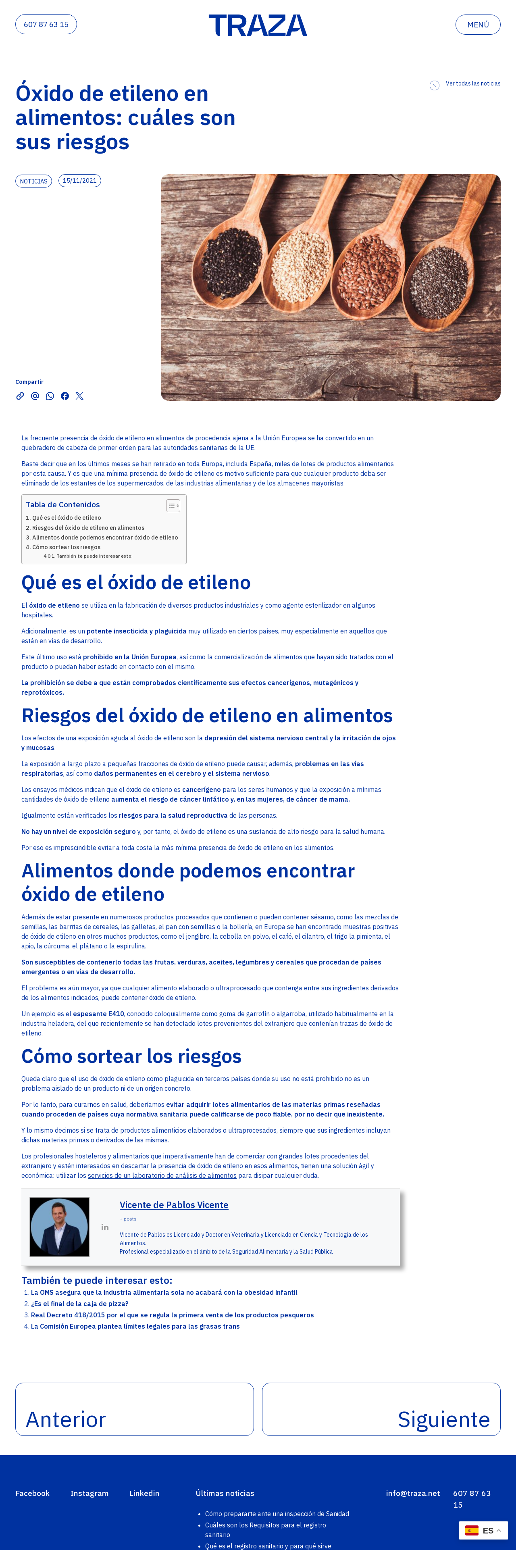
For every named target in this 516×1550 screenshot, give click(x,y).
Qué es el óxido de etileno (66, 517)
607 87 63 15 (46, 24)
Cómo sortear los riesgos (66, 547)
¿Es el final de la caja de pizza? (80, 1304)
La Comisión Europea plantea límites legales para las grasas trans (135, 1326)
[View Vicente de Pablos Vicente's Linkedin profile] (105, 1227)
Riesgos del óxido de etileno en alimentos (88, 527)
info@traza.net (413, 1493)
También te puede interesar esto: (94, 556)
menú (478, 24)
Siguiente (444, 1418)
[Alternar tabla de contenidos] (169, 505)
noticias (34, 181)
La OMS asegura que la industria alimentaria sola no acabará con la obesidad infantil (164, 1292)
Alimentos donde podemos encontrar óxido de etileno (105, 537)
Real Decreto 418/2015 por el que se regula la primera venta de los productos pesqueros (172, 1315)
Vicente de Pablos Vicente (174, 1204)
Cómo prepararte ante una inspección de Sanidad (277, 1514)
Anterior (65, 1418)
